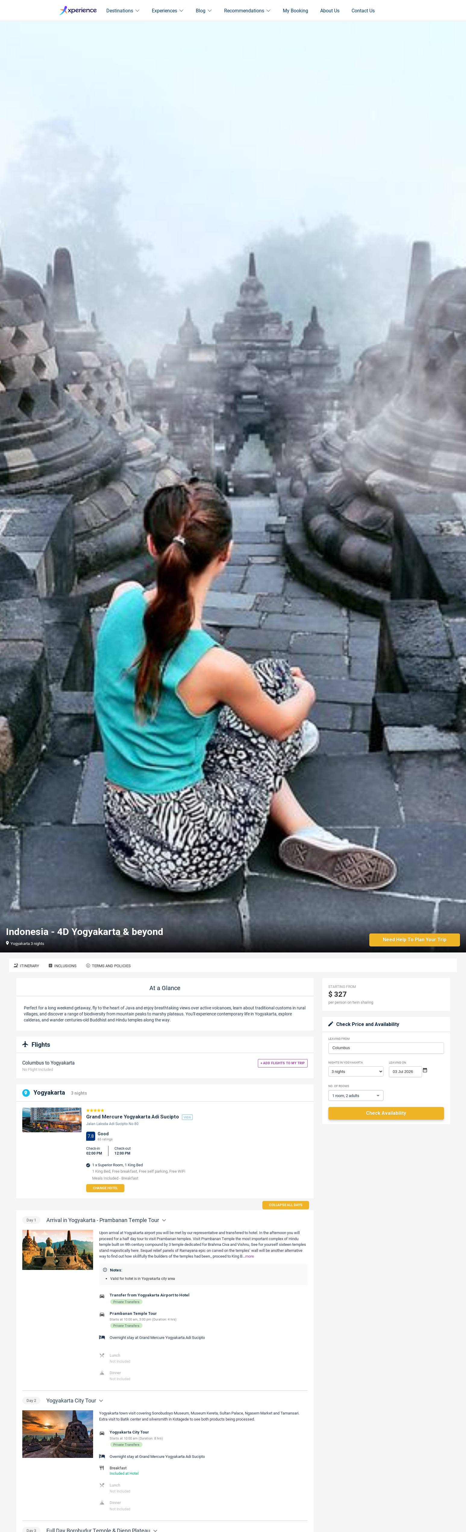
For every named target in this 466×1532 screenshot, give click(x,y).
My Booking (295, 10)
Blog (204, 10)
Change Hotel (105, 1188)
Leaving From (339, 1038)
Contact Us (363, 10)
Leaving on (397, 1062)
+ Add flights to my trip (283, 1063)
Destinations (123, 10)
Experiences (168, 10)
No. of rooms (338, 1086)
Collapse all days (285, 1205)
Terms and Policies (108, 965)
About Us (329, 10)
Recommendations (247, 10)
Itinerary (26, 965)
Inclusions (63, 965)
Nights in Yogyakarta (345, 1062)
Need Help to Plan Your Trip (414, 940)
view (187, 1117)
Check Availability (386, 1113)
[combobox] (386, 1048)
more (249, 1256)
